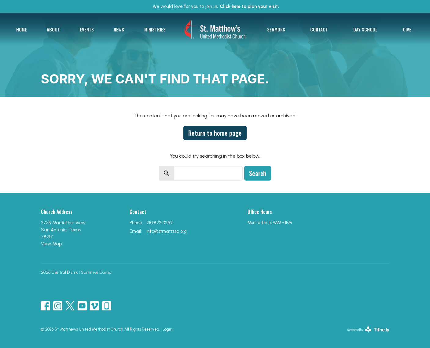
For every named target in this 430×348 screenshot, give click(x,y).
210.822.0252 (159, 222)
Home (21, 29)
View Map (51, 244)
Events (87, 29)
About (53, 29)
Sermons (276, 29)
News (119, 29)
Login (167, 329)
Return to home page (215, 132)
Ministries (155, 29)
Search (257, 173)
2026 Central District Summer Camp (76, 272)
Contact (319, 29)
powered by (368, 329)
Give (407, 29)
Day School (365, 29)
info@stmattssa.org (166, 231)
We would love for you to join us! (216, 6)
